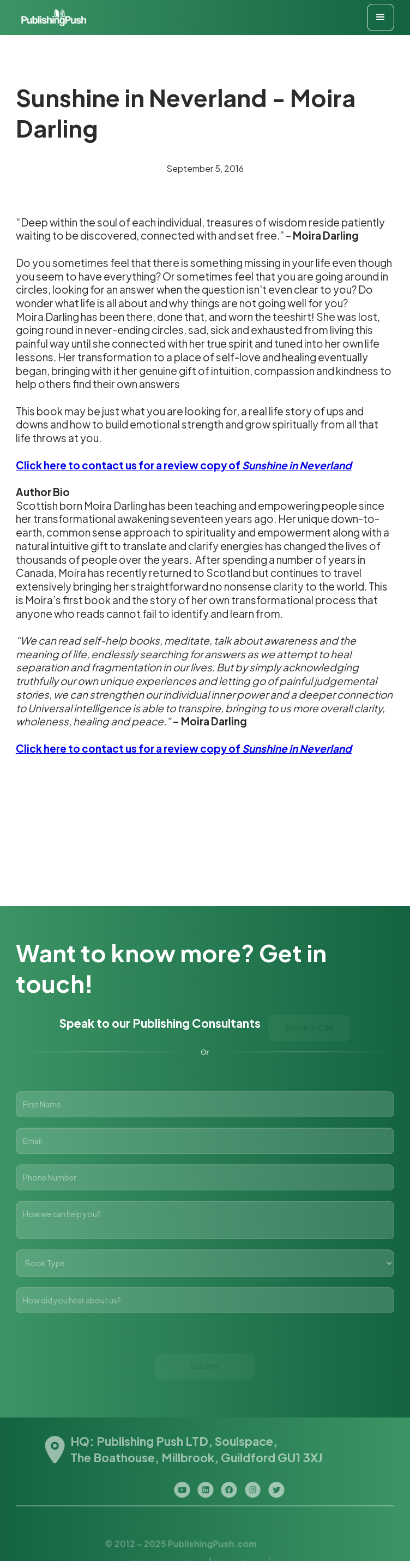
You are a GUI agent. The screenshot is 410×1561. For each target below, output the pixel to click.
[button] (380, 17)
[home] (51, 17)
